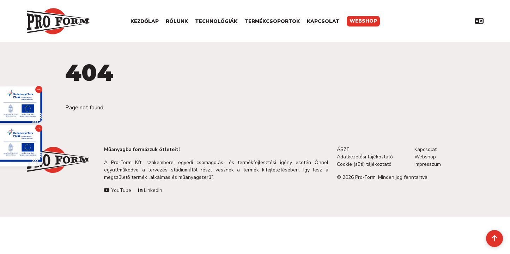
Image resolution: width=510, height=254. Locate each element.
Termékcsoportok (272, 21)
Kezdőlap (144, 21)
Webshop (363, 21)
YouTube (117, 190)
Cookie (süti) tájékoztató (364, 164)
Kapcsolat (323, 21)
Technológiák (216, 21)
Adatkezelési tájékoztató (365, 156)
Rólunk (177, 21)
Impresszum (427, 164)
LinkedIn (150, 190)
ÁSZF (343, 149)
